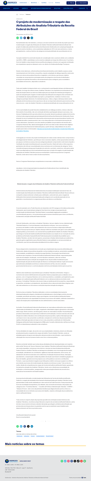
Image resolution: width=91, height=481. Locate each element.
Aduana (16, 8)
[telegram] (21, 38)
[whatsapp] (17, 38)
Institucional (24, 3)
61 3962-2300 (9, 464)
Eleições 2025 (68, 8)
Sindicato (6, 8)
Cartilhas (43, 2)
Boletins (57, 8)
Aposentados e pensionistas (41, 8)
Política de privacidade (75, 477)
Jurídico (25, 8)
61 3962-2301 (19, 464)
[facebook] (24, 38)
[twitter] (28, 38)
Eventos (57, 2)
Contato (82, 8)
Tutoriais (50, 2)
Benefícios (35, 3)
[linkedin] (32, 38)
